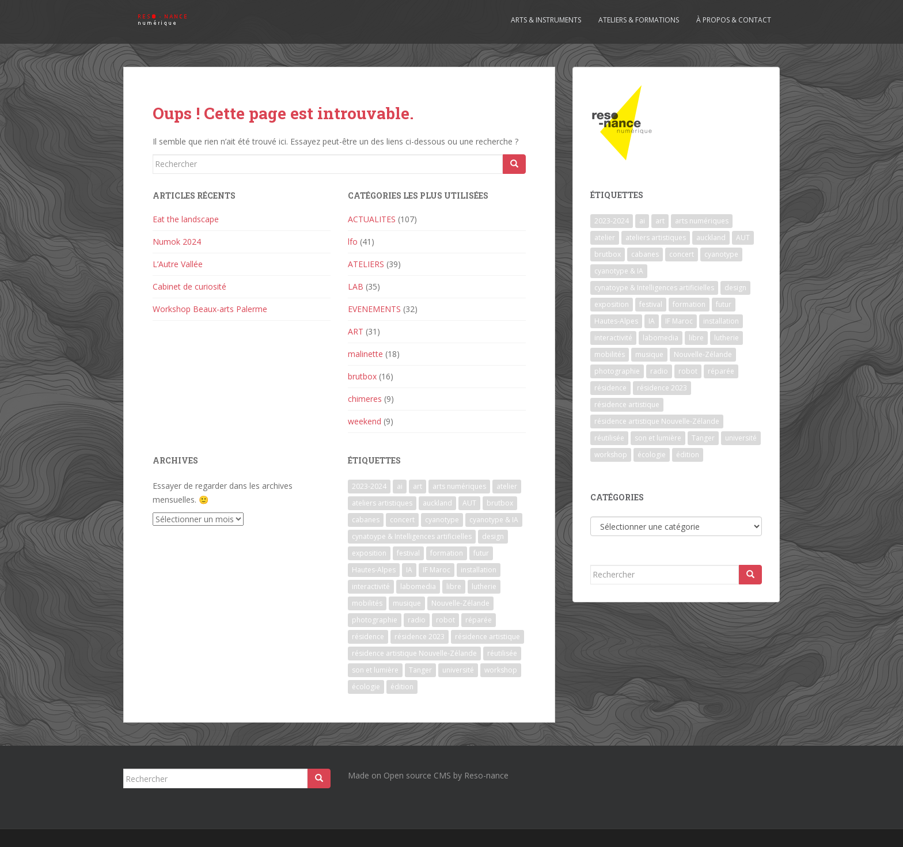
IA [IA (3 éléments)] (409, 570)
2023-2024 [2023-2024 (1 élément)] (369, 486)
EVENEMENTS (374, 308)
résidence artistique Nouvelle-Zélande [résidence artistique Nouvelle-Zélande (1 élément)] (414, 653)
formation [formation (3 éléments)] (446, 553)
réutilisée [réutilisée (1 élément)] (502, 653)
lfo (353, 241)
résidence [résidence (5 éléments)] (368, 636)
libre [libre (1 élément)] (453, 586)
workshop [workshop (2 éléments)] (500, 670)
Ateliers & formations (638, 20)
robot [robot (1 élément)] (445, 620)
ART (355, 331)
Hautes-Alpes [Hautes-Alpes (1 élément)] (374, 570)
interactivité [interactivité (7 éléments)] (371, 586)
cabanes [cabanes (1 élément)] (366, 520)
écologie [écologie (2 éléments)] (366, 687)
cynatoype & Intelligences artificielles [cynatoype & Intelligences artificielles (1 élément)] (412, 536)
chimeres (365, 398)
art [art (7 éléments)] (417, 486)
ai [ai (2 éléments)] (400, 486)
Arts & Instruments (546, 20)
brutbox (362, 376)
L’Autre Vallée (178, 264)
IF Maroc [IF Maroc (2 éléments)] (436, 570)
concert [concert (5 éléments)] (402, 520)
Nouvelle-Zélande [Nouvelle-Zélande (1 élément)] (460, 603)
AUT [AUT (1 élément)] (469, 503)
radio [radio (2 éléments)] (417, 620)
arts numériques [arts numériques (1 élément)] (459, 486)
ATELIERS (366, 264)
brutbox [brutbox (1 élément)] (500, 503)
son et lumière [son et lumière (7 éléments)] (375, 670)
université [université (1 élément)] (458, 670)
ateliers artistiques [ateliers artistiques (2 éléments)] (382, 503)
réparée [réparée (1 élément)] (478, 620)
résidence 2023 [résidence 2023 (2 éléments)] (419, 636)
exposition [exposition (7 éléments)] (369, 553)
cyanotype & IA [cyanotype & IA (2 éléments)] (493, 520)
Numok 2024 (177, 241)
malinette (365, 353)
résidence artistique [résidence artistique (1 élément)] (487, 636)
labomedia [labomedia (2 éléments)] (418, 586)
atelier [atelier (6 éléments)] (506, 486)
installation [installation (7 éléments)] (478, 570)
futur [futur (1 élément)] (481, 553)
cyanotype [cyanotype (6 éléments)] (442, 520)
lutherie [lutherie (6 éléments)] (484, 586)
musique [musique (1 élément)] (407, 603)
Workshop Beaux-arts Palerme (210, 308)
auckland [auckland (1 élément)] (437, 503)
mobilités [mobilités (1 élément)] (367, 603)
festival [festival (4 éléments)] (408, 553)
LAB (355, 286)
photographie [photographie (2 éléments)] (374, 620)
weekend (364, 421)
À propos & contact (733, 20)
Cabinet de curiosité (189, 286)
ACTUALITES (372, 219)
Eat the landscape (186, 219)
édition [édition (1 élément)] (401, 687)
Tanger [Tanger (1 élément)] (420, 670)
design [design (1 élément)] (493, 536)
